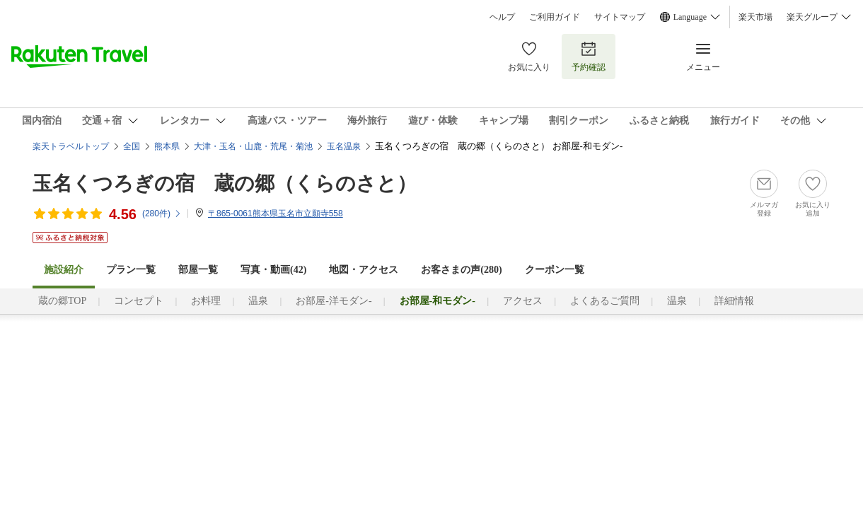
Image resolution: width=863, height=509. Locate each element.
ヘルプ (502, 17)
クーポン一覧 (554, 269)
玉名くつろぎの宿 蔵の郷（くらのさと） (225, 183)
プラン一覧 (131, 269)
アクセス (523, 301)
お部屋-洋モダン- (333, 301)
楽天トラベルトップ (71, 146)
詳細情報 (734, 301)
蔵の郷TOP (62, 301)
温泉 (258, 301)
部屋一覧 (198, 269)
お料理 (206, 301)
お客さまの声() (461, 269)
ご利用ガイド (554, 17)
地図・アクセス (363, 269)
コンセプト (138, 301)
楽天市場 (755, 17)
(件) (162, 213)
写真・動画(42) (273, 269)
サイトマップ (619, 17)
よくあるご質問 (604, 301)
